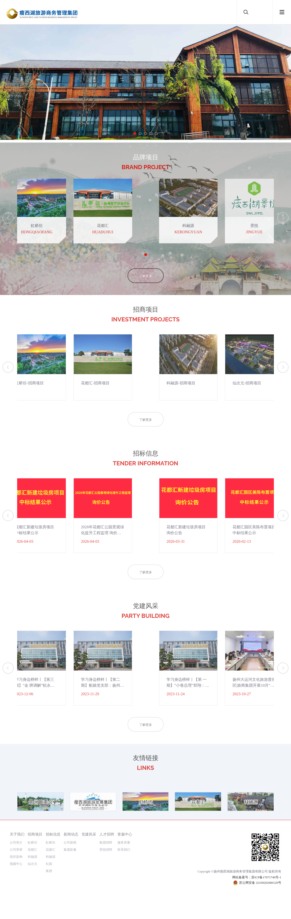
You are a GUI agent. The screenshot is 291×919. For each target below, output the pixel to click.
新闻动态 (71, 834)
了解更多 (145, 288)
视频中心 (16, 864)
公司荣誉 (16, 849)
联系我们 (123, 849)
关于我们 (17, 834)
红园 (49, 864)
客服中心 (124, 834)
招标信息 (53, 834)
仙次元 (32, 864)
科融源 (32, 857)
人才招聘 (106, 834)
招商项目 (35, 834)
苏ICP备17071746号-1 (266, 877)
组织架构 (16, 857)
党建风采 (88, 834)
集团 (49, 871)
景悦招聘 (105, 849)
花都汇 (32, 849)
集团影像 (70, 849)
